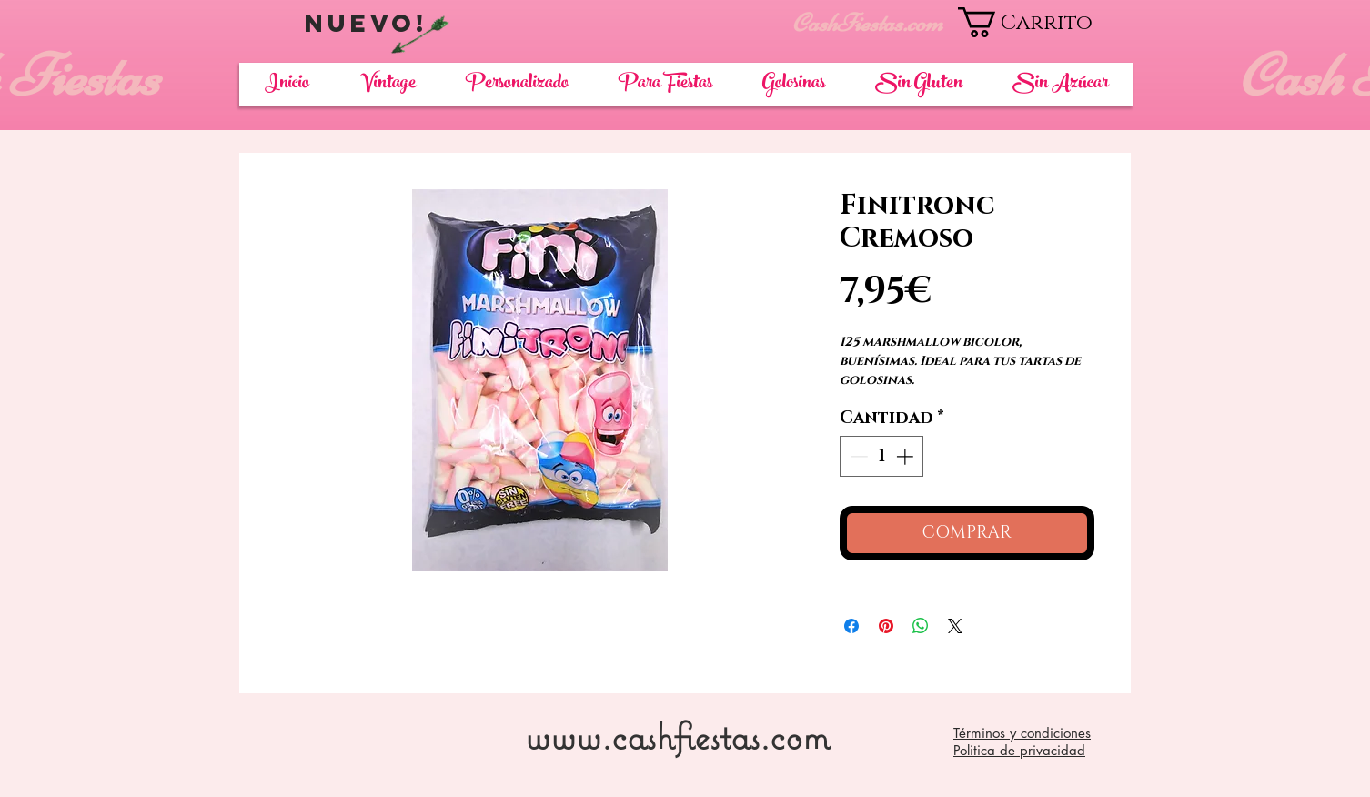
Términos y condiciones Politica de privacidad (1022, 741)
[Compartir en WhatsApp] (921, 626)
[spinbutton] (882, 456)
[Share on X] (955, 626)
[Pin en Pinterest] (886, 626)
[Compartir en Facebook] (851, 626)
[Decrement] (857, 456)
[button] (1045, 22)
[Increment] (907, 456)
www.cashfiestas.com (677, 735)
